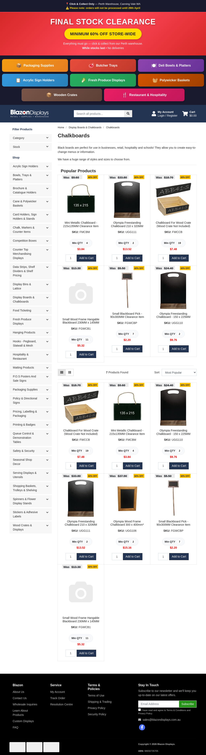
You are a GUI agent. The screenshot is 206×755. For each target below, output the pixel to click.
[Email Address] (158, 704)
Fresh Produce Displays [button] (22, 321)
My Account (57, 691)
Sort (157, 372)
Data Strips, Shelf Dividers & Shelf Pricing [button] (24, 271)
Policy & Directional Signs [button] (25, 400)
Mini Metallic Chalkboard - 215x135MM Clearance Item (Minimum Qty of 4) (81, 226)
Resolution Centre (61, 704)
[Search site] (128, 113)
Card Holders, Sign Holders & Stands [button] (25, 216)
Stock (32, 146)
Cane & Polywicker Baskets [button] (25, 203)
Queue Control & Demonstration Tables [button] (23, 438)
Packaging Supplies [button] (25, 389)
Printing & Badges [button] (24, 424)
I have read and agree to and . (164, 711)
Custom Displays (23, 721)
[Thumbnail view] (62, 372)
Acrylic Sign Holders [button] (25, 166)
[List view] (70, 372)
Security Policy (97, 714)
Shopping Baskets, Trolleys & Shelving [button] (25, 488)
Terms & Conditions (176, 710)
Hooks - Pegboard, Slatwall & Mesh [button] (24, 343)
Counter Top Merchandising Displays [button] (22, 254)
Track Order (57, 698)
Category (32, 138)
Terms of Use (96, 695)
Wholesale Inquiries (25, 704)
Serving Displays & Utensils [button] (25, 475)
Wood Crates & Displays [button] (22, 527)
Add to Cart (86, 258)
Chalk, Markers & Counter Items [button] (23, 229)
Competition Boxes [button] (25, 240)
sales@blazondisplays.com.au (162, 719)
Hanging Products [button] (24, 332)
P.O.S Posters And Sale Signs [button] (24, 378)
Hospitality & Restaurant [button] (21, 356)
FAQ (15, 727)
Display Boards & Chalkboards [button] (23, 299)
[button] (164, 113)
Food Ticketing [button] (22, 310)
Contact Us (20, 698)
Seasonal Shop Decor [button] (22, 462)
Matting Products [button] (23, 367)
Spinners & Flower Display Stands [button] (24, 501)
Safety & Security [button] (23, 450)
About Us (18, 691)
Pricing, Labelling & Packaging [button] (25, 413)
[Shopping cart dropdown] (189, 113)
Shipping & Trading (99, 701)
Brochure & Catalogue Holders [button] (24, 190)
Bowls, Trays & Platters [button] (22, 177)
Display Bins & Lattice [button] (22, 286)
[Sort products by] (179, 372)
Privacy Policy (96, 708)
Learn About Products (20, 712)
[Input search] (99, 113)
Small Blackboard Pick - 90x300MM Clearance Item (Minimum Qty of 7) (127, 317)
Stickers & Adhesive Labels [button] (25, 514)
